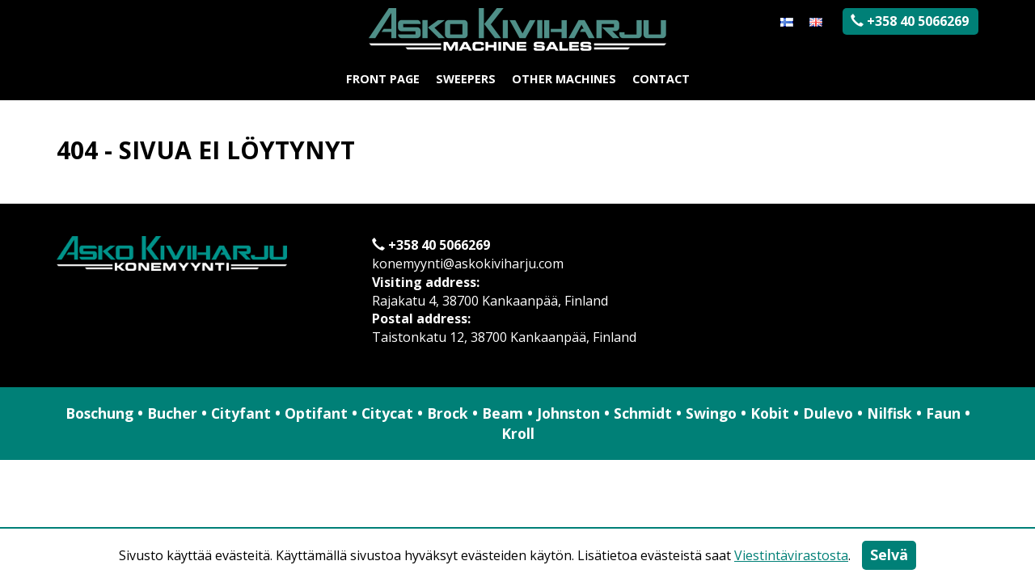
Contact (661, 78)
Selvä (889, 554)
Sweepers (466, 78)
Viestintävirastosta (791, 555)
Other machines (564, 78)
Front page (383, 78)
